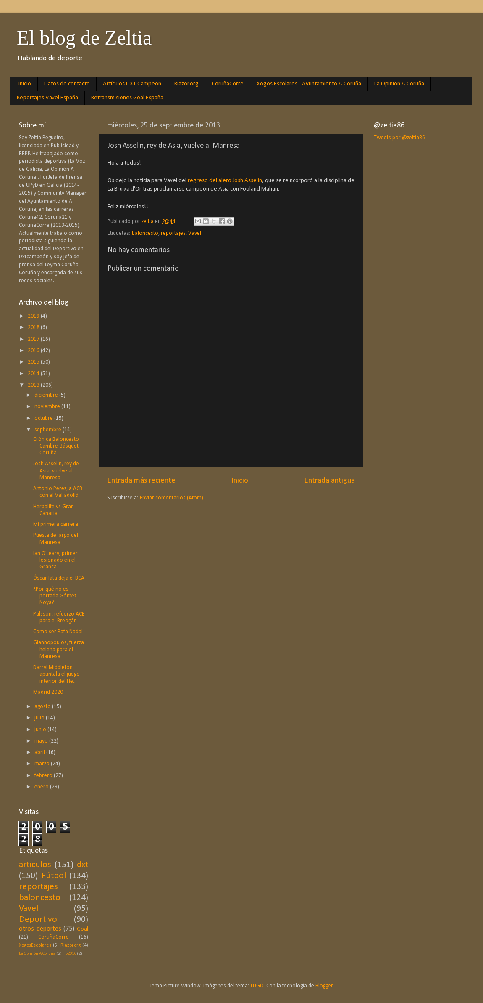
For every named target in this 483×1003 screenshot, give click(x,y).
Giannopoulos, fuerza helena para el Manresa (58, 649)
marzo (42, 764)
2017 (34, 339)
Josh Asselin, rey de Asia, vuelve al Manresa (56, 470)
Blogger (324, 986)
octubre (44, 418)
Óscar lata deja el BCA (58, 578)
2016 (34, 350)
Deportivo (38, 919)
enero (42, 787)
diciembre (46, 395)
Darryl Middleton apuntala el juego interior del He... (56, 674)
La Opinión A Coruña (399, 84)
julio (40, 718)
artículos (35, 864)
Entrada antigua (329, 481)
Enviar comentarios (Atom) (171, 498)
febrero (44, 775)
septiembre (48, 430)
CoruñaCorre (228, 84)
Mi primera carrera (55, 524)
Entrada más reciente (141, 481)
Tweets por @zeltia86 (399, 138)
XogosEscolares (35, 945)
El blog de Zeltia (84, 38)
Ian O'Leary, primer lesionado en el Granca (55, 560)
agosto (43, 706)
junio (40, 729)
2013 (34, 385)
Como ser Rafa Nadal (58, 631)
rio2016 (69, 953)
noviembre (47, 406)
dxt (82, 864)
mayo (41, 741)
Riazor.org (186, 84)
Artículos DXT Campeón (132, 84)
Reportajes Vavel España (47, 98)
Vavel (194, 233)
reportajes (173, 233)
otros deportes (40, 929)
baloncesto (145, 233)
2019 (34, 316)
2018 (34, 327)
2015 (34, 362)
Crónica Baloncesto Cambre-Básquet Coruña (56, 446)
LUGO (257, 986)
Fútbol (54, 875)
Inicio (24, 84)
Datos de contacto (67, 84)
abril (40, 752)
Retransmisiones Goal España (127, 98)
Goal (82, 929)
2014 (34, 374)
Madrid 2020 (48, 692)
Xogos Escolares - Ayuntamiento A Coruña (309, 84)
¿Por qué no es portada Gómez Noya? (54, 595)
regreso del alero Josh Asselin (224, 181)
